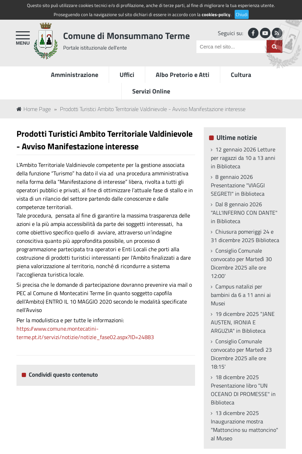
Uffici (127, 74)
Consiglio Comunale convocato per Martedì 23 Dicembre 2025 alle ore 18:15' (241, 354)
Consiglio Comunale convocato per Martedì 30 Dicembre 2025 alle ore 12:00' (241, 263)
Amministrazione (74, 74)
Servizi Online (151, 91)
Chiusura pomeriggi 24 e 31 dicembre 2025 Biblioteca (245, 235)
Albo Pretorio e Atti (182, 74)
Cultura (241, 74)
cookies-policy (216, 14)
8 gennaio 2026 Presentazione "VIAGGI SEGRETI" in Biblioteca (238, 185)
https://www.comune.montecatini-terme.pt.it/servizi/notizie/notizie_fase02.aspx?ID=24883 (85, 332)
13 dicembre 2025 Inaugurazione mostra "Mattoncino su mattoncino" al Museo (244, 425)
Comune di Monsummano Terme (126, 36)
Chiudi (242, 14)
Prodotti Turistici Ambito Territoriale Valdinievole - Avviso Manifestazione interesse (153, 109)
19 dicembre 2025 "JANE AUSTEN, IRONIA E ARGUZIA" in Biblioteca (243, 322)
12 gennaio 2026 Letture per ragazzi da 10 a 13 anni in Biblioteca (243, 157)
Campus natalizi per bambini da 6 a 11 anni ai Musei (241, 294)
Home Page (33, 109)
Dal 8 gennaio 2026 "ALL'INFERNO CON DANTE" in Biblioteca (244, 212)
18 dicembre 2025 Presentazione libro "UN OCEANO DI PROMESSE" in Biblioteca (243, 390)
